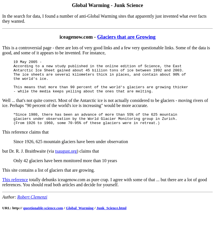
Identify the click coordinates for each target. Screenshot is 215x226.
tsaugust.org (66, 160)
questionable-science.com (43, 217)
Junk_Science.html (111, 217)
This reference (15, 189)
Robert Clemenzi (32, 206)
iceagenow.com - (78, 37)
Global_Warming (80, 217)
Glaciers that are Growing (126, 37)
